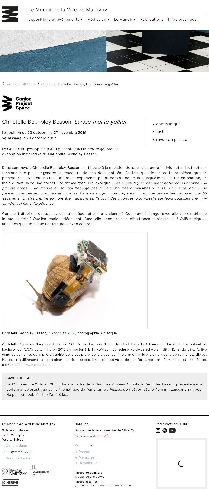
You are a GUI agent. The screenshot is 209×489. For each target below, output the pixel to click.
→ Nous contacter (16, 458)
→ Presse (82, 452)
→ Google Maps (14, 445)
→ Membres (85, 457)
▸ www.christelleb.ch (39, 365)
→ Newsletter (86, 463)
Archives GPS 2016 (21, 84)
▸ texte (159, 132)
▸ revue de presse (170, 140)
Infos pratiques (182, 19)
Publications (152, 19)
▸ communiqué (167, 124)
